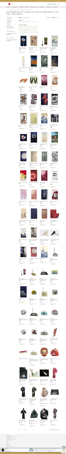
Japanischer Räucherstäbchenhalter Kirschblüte (54, 319)
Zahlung (7, 443)
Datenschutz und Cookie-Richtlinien (11, 436)
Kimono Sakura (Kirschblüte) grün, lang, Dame (33, 421)
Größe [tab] (8, 23)
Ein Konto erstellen (53, 0)
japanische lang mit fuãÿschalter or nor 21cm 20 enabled (28, 21)
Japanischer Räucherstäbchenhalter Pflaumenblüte (33, 339)
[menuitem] (8, 7)
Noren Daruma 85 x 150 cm (54, 201)
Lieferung (7, 444)
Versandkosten (21, 52)
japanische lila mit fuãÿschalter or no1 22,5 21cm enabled (28, 27)
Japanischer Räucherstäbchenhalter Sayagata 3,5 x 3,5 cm (43, 339)
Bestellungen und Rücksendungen (11, 438)
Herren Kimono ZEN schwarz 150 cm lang (22, 421)
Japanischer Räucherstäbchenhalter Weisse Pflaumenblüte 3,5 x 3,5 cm (33, 360)
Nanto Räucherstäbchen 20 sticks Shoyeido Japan (44, 48)
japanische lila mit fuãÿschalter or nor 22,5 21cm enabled (28, 30)
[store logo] (10, 4)
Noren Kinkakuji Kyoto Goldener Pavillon (53, 144)
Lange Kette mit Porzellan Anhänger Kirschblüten (44, 380)
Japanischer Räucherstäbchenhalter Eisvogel (54, 279)
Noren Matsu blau (22, 298)
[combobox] (52, 4)
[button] (58, 0)
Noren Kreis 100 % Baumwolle (43, 87)
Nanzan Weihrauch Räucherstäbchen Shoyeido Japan (23, 279)
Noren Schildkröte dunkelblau (53, 68)
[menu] (33, 7)
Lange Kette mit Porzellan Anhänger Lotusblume (33, 380)
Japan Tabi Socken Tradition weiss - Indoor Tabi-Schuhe (44, 240)
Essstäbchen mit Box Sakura (23, 358)
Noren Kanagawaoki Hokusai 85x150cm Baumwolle (53, 48)
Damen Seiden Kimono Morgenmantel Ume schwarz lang (33, 399)
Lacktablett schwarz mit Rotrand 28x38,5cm (54, 399)
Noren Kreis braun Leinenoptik (43, 221)
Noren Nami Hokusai (43, 124)
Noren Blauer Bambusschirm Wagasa (54, 106)
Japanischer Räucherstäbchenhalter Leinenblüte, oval (33, 279)
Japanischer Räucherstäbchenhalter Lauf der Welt (44, 319)
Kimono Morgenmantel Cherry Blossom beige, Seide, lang (43, 399)
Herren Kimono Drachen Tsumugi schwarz (44, 421)
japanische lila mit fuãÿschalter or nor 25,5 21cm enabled (28, 29)
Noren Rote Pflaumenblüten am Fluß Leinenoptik (23, 221)
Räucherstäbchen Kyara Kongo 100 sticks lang (54, 339)
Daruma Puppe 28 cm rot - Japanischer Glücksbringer (44, 359)
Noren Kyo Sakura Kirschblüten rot (42, 183)
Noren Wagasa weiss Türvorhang (32, 106)
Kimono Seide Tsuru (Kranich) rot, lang (53, 380)
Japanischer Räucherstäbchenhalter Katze (54, 259)
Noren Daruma (52, 86)
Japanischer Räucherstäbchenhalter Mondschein (33, 299)
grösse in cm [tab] (9, 25)
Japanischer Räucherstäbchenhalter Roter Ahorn (33, 319)
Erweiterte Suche (8, 437)
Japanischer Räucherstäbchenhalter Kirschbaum (43, 299)
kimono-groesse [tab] (10, 27)
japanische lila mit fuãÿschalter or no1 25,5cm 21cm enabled (28, 26)
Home (7, 9)
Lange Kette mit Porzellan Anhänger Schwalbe (23, 380)
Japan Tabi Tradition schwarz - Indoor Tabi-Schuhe (54, 240)
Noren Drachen (21, 105)
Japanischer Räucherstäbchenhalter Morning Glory (54, 299)
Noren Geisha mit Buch (22, 124)
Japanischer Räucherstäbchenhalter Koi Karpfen (23, 319)
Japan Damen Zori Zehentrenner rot (22, 87)
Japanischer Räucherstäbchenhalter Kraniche (22, 339)
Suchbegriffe (8, 435)
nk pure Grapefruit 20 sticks (23, 67)
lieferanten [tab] (9, 21)
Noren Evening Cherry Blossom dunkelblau (22, 164)
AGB (7, 441)
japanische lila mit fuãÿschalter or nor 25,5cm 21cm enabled (28, 32)
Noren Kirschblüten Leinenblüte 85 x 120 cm (54, 221)
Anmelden (45, 0)
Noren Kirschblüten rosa (23, 201)
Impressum (8, 442)
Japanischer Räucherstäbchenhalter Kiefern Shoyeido (43, 279)
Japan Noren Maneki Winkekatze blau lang (22, 48)
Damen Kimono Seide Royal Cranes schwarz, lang (23, 399)
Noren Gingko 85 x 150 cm (23, 182)
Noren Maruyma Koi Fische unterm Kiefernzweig (33, 240)
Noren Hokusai (42, 258)
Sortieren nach (48, 17)
